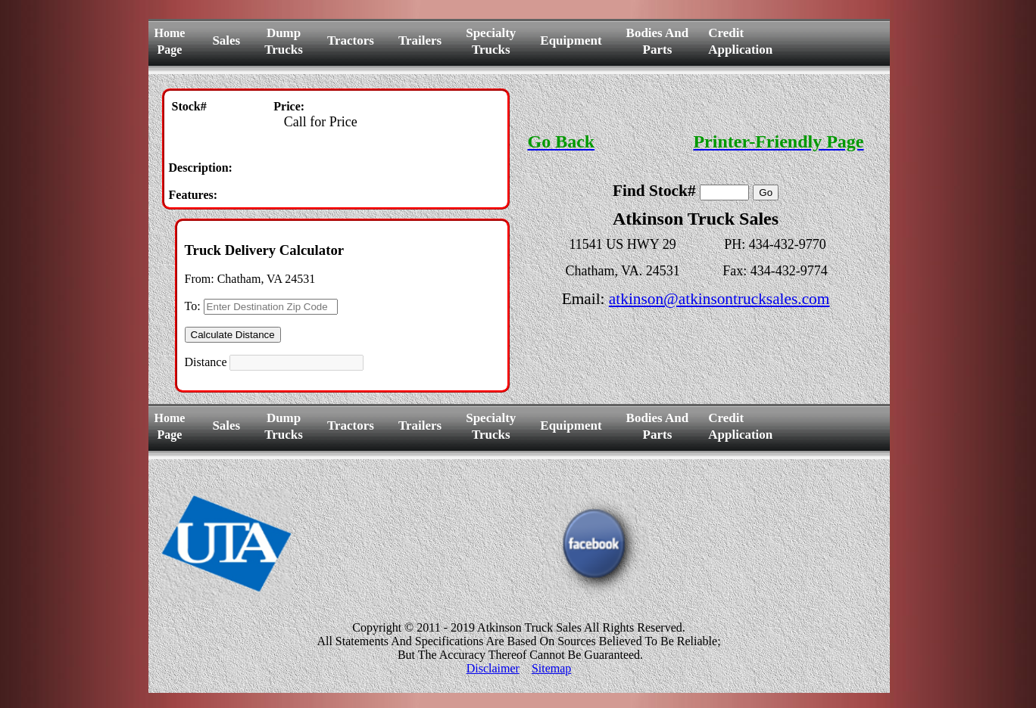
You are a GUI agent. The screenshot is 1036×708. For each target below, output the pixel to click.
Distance (206, 362)
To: (193, 306)
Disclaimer (493, 668)
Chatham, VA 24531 (266, 278)
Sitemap (551, 668)
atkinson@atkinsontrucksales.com (719, 299)
